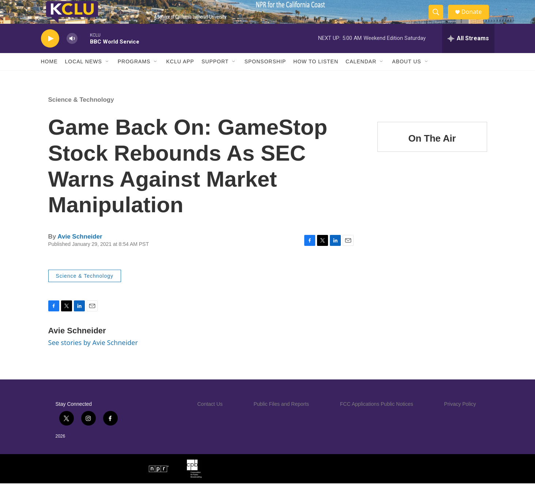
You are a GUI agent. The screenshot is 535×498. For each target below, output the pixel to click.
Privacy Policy (460, 419)
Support (215, 76)
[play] (50, 53)
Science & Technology (81, 114)
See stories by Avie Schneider (93, 357)
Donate (475, 19)
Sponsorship (265, 76)
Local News (83, 76)
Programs (134, 76)
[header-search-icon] (439, 19)
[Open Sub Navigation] (107, 76)
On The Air (432, 152)
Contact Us (210, 419)
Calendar (361, 76)
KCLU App (180, 76)
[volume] (72, 53)
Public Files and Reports (281, 419)
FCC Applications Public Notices (376, 419)
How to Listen (315, 76)
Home (49, 76)
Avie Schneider (79, 251)
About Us (406, 76)
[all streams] (468, 53)
